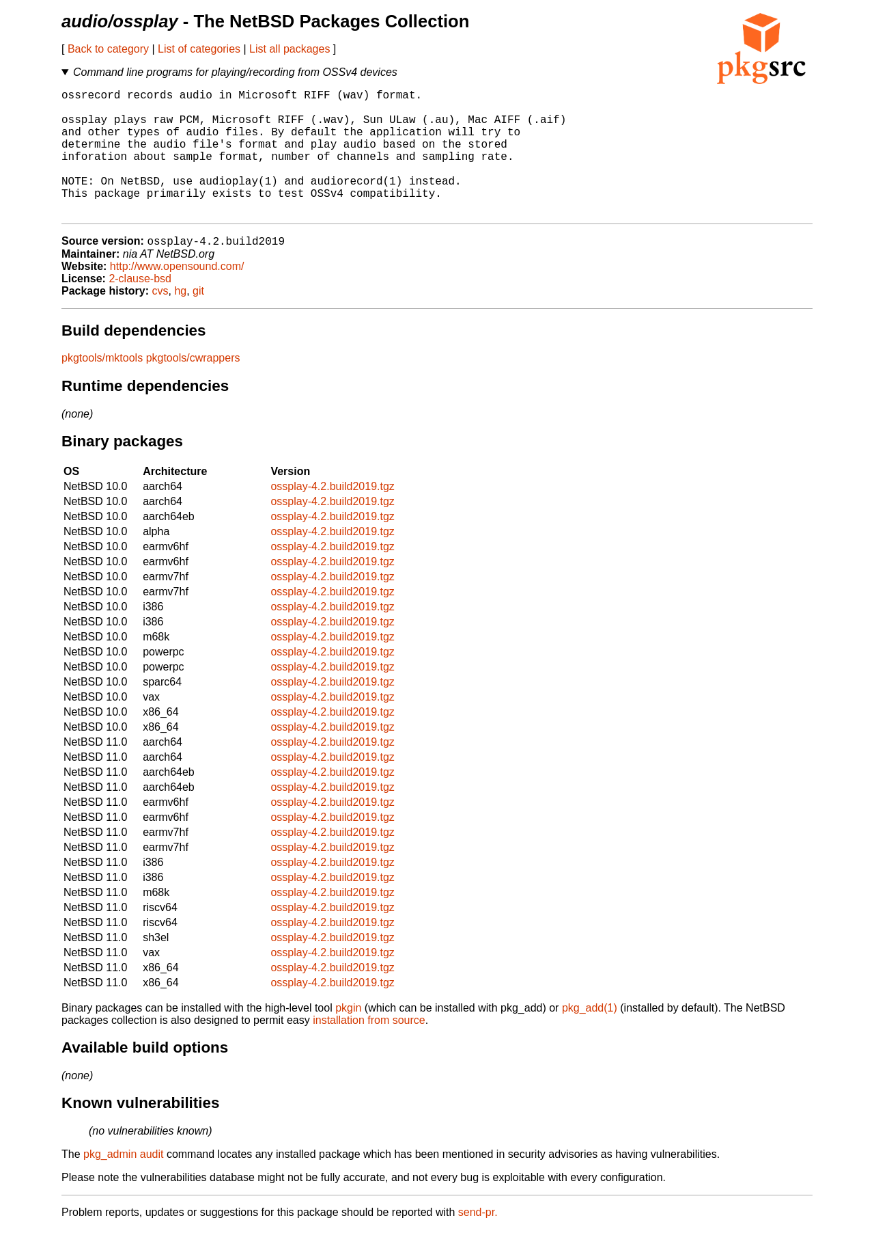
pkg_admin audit (123, 1183)
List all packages (289, 49)
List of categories (199, 49)
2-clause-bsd (140, 308)
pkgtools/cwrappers (193, 387)
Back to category (108, 49)
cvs (160, 320)
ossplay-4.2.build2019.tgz (332, 516)
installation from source (369, 1049)
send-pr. (478, 1241)
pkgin (348, 1037)
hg (180, 320)
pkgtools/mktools (102, 387)
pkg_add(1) (589, 1037)
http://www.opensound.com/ (177, 295)
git (198, 320)
